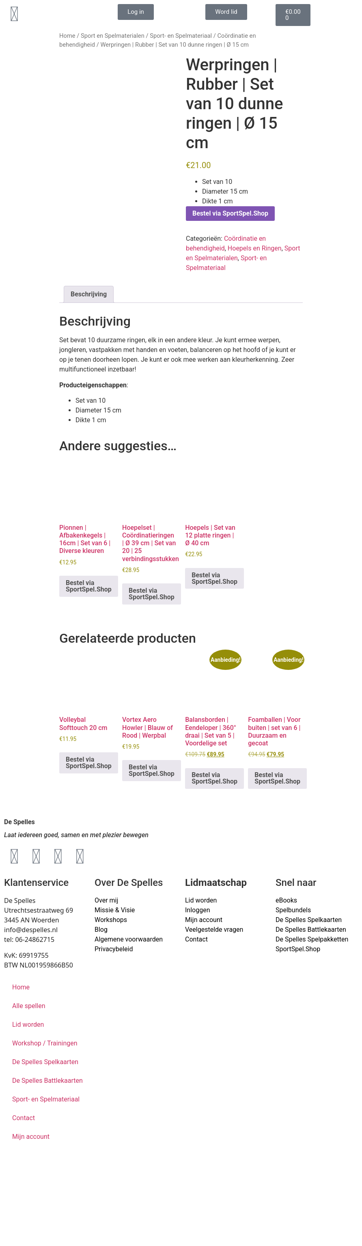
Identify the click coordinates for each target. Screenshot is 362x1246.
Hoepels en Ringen (255, 248)
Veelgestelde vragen (214, 929)
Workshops (111, 920)
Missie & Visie (115, 910)
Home (67, 35)
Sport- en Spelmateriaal (181, 35)
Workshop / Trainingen (45, 1043)
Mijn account (203, 920)
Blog (101, 929)
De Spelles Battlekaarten (47, 1080)
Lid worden (201, 900)
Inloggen (197, 910)
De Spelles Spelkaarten (45, 1062)
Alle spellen (28, 1006)
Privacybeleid (114, 949)
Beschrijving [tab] (89, 294)
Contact (196, 939)
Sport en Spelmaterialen (112, 35)
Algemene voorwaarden (129, 939)
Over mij (106, 900)
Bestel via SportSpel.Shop (230, 213)
